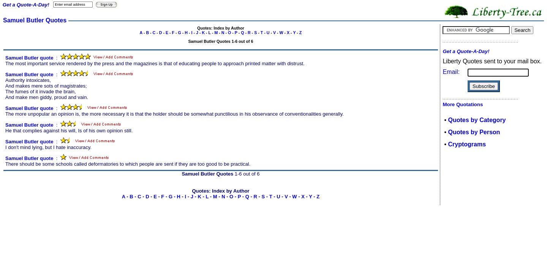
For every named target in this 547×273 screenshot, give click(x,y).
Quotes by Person (474, 132)
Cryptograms (467, 144)
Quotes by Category (477, 120)
